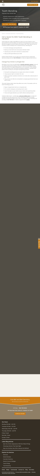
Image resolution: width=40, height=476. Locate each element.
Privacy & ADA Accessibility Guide (23, 472)
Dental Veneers (7, 457)
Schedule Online (32, 4)
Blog (26, 469)
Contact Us (21, 469)
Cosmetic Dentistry (10, 33)
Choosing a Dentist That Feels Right (12, 446)
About (7, 469)
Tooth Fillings (6, 463)
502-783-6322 (17, 58)
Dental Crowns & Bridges (9, 461)
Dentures (5, 454)
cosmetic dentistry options (26, 64)
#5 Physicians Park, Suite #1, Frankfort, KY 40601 (16, 27)
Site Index (31, 469)
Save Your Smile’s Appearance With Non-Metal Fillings (16, 444)
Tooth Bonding (7, 465)
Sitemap (33, 472)
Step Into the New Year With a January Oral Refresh (16, 448)
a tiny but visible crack (24, 96)
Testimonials (14, 469)
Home (3, 33)
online (27, 99)
